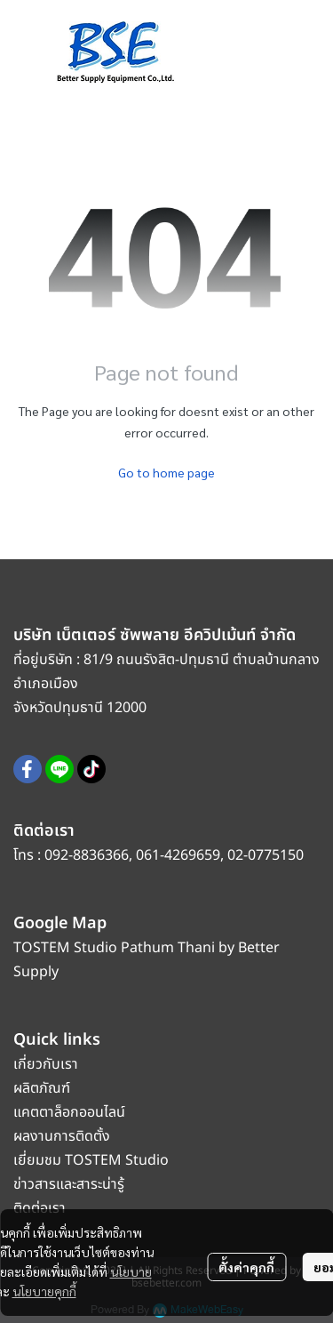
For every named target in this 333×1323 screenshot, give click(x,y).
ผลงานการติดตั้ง (61, 1136)
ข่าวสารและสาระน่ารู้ (68, 1184)
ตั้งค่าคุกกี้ (246, 1267)
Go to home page (166, 472)
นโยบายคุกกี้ (44, 1291)
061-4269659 (178, 855)
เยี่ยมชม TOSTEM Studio (91, 1160)
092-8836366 (86, 855)
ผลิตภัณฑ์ (41, 1088)
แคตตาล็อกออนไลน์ (71, 1112)
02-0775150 (265, 855)
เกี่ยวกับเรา (45, 1064)
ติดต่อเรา (39, 1208)
